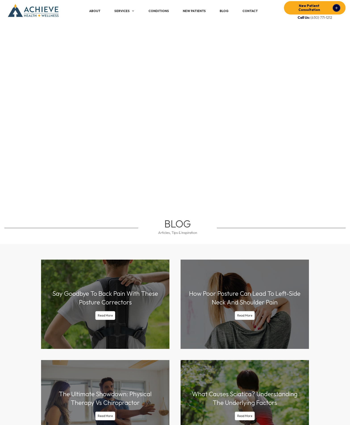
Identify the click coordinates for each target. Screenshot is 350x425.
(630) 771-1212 (321, 17)
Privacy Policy (110, 414)
